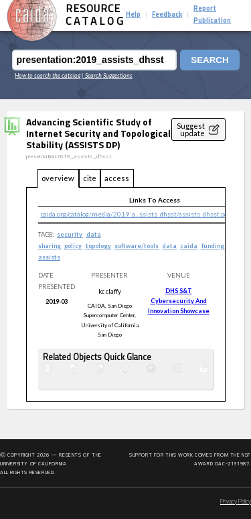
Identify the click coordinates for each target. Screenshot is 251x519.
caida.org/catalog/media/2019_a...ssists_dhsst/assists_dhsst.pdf (135, 214)
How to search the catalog (47, 75)
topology (98, 245)
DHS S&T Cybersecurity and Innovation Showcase (179, 301)
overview (57, 178)
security (69, 234)
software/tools (136, 245)
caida (188, 245)
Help (133, 15)
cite (89, 178)
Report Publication (212, 15)
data (169, 245)
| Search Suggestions (107, 75)
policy (73, 245)
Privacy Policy (235, 502)
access (116, 178)
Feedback (167, 15)
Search (209, 60)
